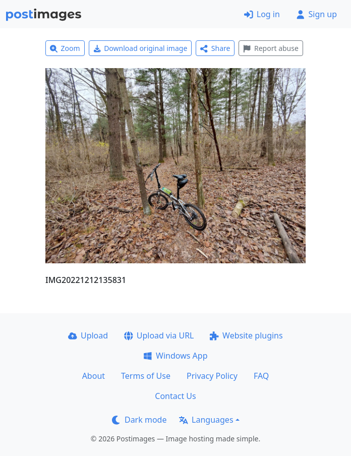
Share (215, 48)
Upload (88, 335)
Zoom (65, 48)
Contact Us (175, 396)
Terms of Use (145, 375)
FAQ (261, 375)
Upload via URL (159, 335)
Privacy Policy (212, 375)
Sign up (316, 14)
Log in (262, 14)
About (93, 375)
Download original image (140, 48)
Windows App (175, 355)
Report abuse (270, 48)
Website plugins (246, 335)
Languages (206, 419)
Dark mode (139, 419)
